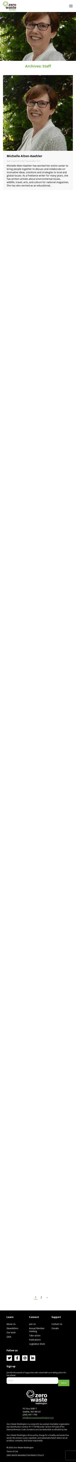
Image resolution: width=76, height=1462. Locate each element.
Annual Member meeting (36, 1330)
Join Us (32, 1324)
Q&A (9, 1336)
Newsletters (12, 1328)
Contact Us (56, 1324)
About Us (11, 1324)
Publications (35, 1339)
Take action (34, 1335)
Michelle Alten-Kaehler (24, 156)
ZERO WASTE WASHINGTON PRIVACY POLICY (25, 1455)
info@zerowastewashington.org (38, 1417)
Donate (55, 1328)
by (33, 161)
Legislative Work (37, 1343)
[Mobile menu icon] (71, 6)
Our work (11, 1332)
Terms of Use (12, 1451)
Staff (8, 161)
